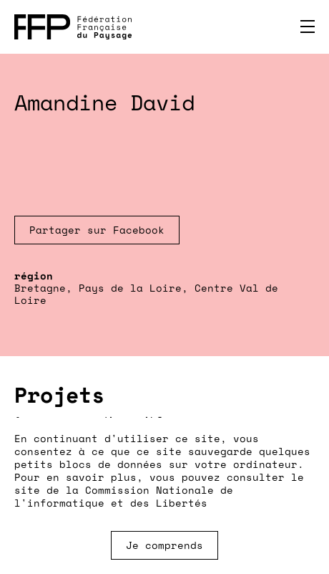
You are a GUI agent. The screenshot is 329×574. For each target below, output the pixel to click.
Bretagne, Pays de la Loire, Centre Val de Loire (146, 293)
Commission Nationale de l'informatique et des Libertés (123, 496)
